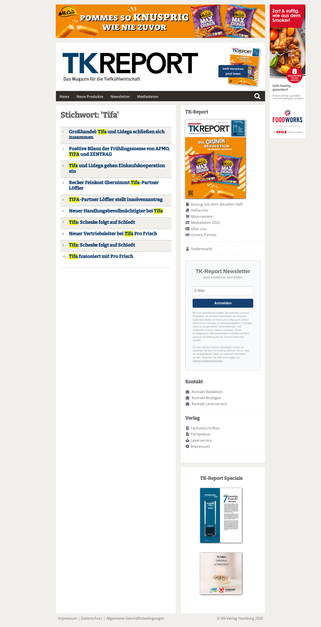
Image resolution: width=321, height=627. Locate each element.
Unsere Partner (204, 234)
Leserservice (201, 440)
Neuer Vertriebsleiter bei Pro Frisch (113, 234)
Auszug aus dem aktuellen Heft (217, 204)
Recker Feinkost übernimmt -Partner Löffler (114, 185)
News (64, 96)
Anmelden (222, 303)
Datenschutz (91, 618)
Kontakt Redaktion (207, 391)
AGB (232, 357)
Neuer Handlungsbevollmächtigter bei (116, 211)
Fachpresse (200, 434)
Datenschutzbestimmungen (207, 360)
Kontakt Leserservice (209, 403)
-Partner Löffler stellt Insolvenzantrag (116, 199)
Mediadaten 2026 (205, 222)
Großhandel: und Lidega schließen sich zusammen (117, 134)
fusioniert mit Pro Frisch (101, 256)
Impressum (200, 446)
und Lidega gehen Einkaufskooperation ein (117, 168)
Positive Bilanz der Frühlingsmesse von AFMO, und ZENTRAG (119, 151)
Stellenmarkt (201, 248)
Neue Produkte (89, 96)
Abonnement (202, 216)
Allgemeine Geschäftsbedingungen (135, 618)
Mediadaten (147, 96)
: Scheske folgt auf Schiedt (102, 222)
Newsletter (120, 96)
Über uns (198, 228)
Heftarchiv (199, 210)
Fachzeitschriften (205, 428)
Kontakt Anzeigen (206, 397)
